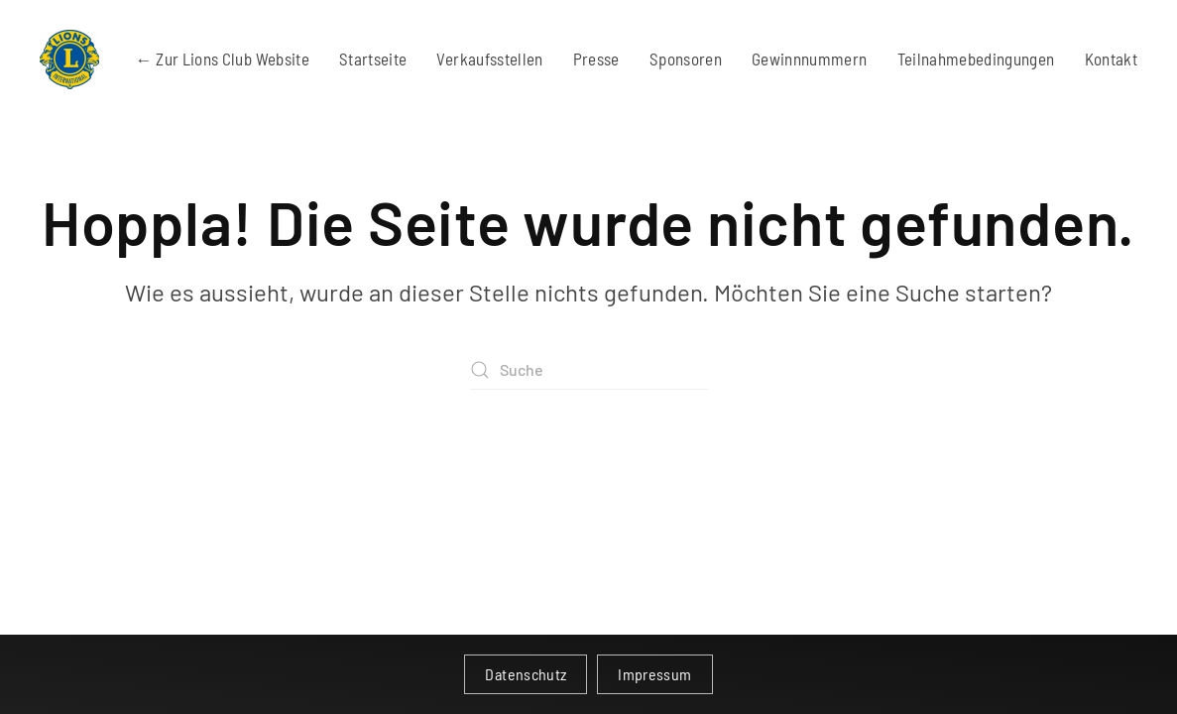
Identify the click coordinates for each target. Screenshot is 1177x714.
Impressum (654, 673)
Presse (596, 58)
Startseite (373, 58)
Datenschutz (525, 673)
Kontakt (1111, 58)
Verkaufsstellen (489, 58)
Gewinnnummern (810, 58)
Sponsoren (685, 58)
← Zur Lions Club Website (222, 58)
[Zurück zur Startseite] (69, 59)
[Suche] (589, 370)
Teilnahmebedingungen (976, 58)
